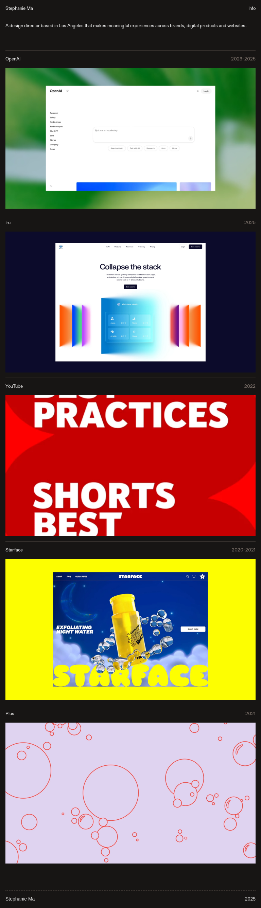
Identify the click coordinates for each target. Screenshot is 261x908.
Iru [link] (8, 222)
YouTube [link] (14, 386)
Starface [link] (14, 550)
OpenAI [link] (12, 59)
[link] (130, 138)
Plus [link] (9, 713)
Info (252, 8)
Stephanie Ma (19, 8)
